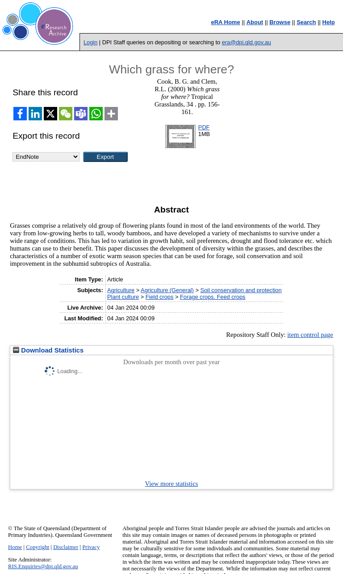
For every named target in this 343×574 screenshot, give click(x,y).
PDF (204, 127)
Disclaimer (65, 547)
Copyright (37, 547)
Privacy (91, 547)
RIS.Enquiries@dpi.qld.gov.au (43, 566)
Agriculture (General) (167, 290)
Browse (279, 22)
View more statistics (171, 483)
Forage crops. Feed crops (213, 296)
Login (90, 42)
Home (15, 547)
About (255, 22)
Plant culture (123, 296)
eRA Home (225, 22)
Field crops (160, 296)
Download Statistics (48, 350)
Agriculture (120, 290)
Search (306, 22)
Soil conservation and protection (240, 290)
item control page (310, 334)
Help (328, 22)
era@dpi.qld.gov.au (246, 42)
